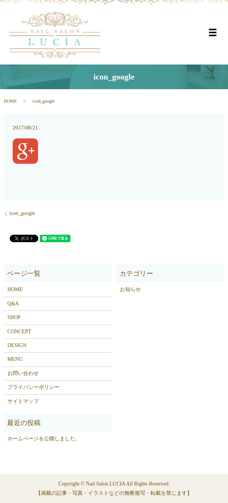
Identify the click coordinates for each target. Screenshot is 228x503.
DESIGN (16, 345)
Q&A (13, 303)
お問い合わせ (23, 373)
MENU (15, 359)
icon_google (22, 213)
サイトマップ (23, 401)
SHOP (14, 317)
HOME (10, 101)
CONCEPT (19, 331)
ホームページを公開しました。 (43, 438)
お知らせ (130, 289)
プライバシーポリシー (33, 387)
